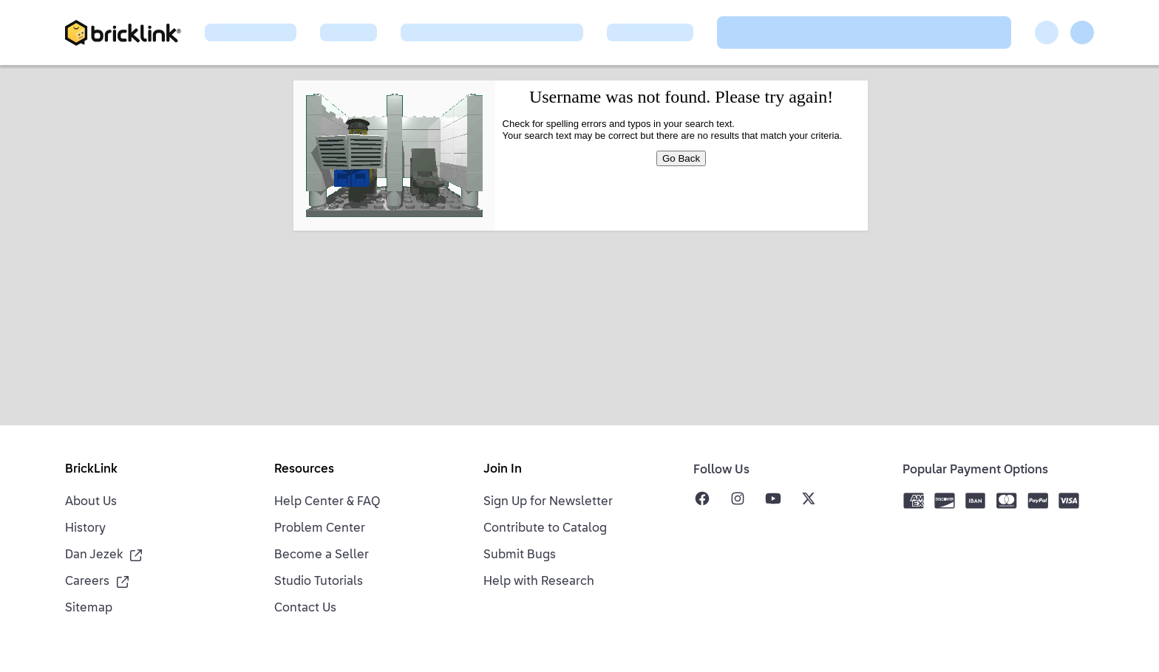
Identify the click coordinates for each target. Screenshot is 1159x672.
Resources (304, 470)
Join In (502, 470)
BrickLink (91, 470)
